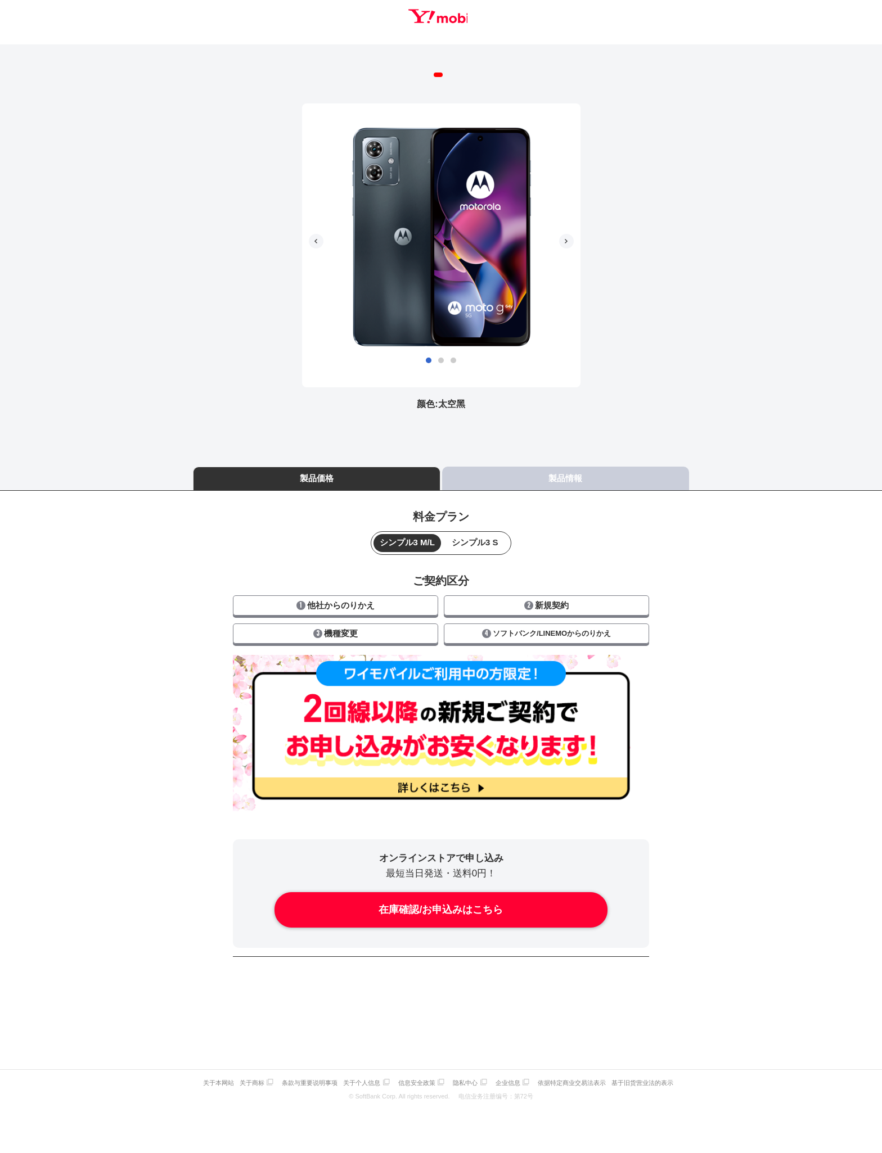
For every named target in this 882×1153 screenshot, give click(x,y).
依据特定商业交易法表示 (583, 1072)
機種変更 (335, 624)
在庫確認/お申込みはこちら (441, 901)
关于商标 (246, 1072)
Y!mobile (441, 18)
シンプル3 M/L (407, 534)
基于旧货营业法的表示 (656, 1072)
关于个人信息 (361, 1072)
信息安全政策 (419, 1072)
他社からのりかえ (335, 596)
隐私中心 (470, 1072)
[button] (428, 351)
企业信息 (516, 1072)
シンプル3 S (475, 534)
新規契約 (546, 596)
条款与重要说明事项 (307, 1072)
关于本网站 (210, 1072)
